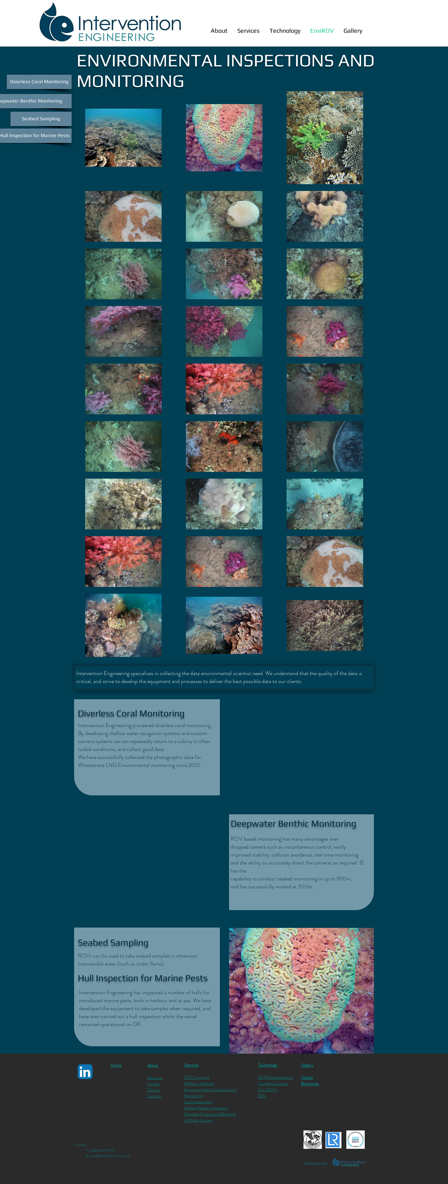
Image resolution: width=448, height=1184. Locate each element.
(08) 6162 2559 (102, 1150)
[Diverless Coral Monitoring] (39, 82)
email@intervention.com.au (110, 1156)
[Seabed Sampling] (41, 119)
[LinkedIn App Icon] (85, 1071)
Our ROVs (267, 1089)
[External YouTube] (301, 747)
